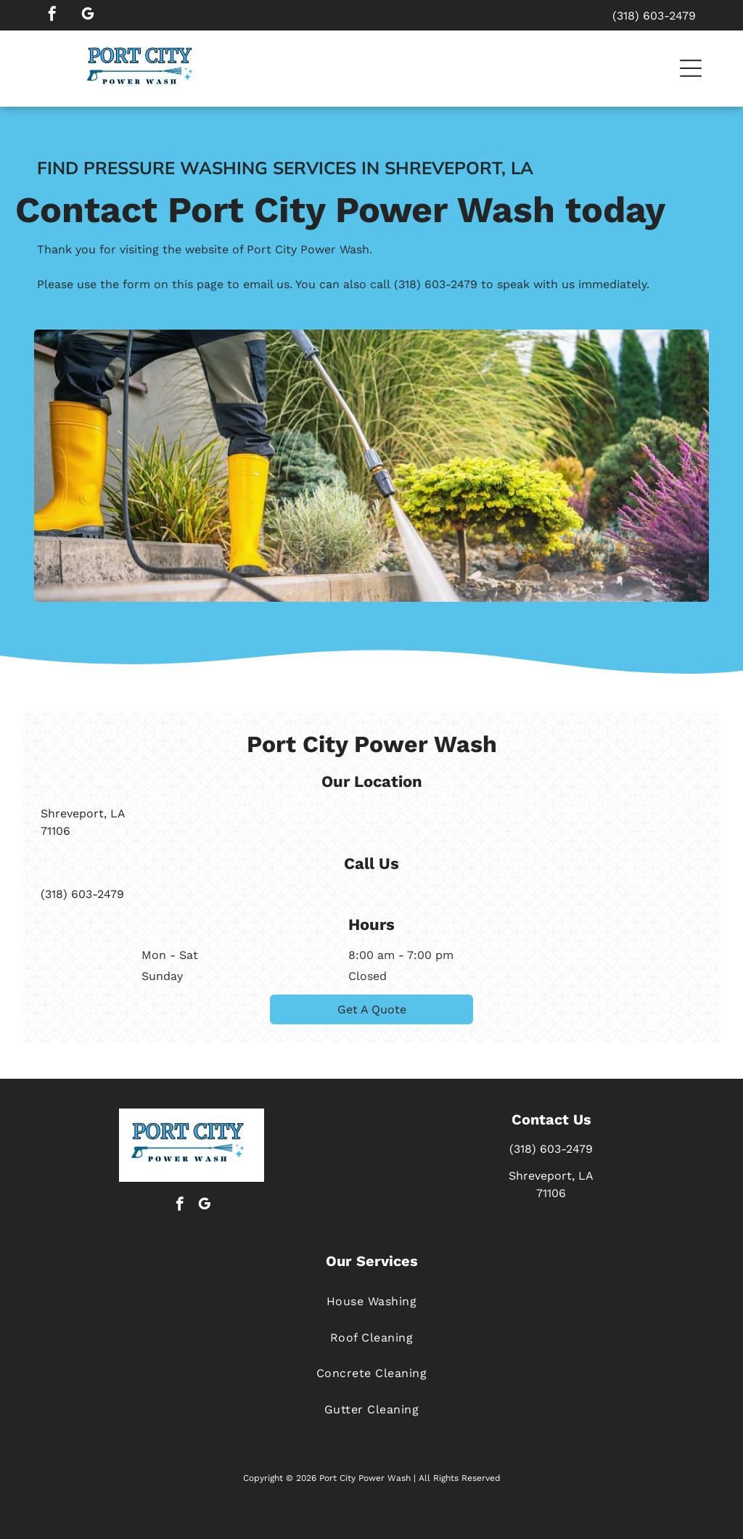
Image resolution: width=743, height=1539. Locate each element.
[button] (691, 68)
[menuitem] (372, 1301)
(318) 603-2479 (435, 296)
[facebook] (52, 15)
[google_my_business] (88, 15)
